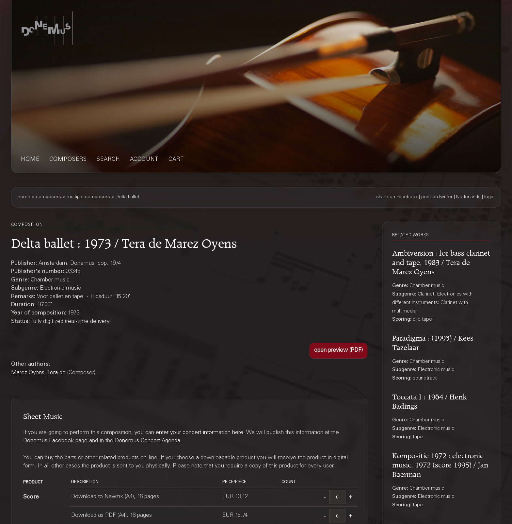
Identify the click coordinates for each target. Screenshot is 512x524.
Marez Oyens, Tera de (38, 373)
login (489, 197)
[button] (338, 351)
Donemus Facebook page (55, 441)
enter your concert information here (199, 433)
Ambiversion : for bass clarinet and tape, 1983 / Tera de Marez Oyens (441, 261)
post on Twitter (437, 197)
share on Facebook (397, 197)
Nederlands (468, 197)
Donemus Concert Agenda (147, 441)
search (108, 159)
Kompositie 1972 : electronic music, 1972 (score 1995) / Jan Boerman (440, 463)
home (30, 159)
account (144, 159)
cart (176, 159)
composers (68, 159)
